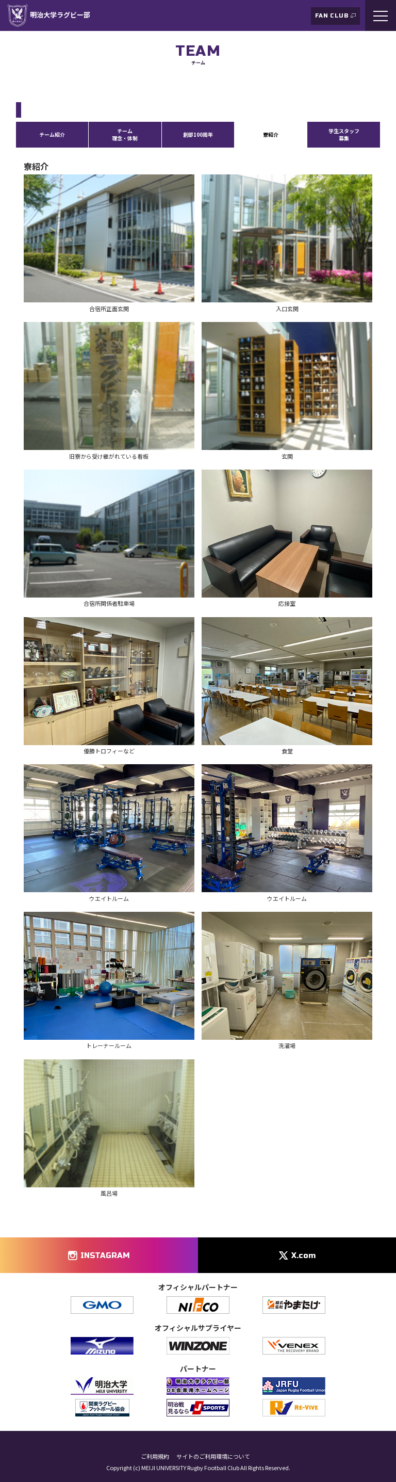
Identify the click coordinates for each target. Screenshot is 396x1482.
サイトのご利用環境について (213, 1456)
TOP (21, 84)
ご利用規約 (155, 1456)
